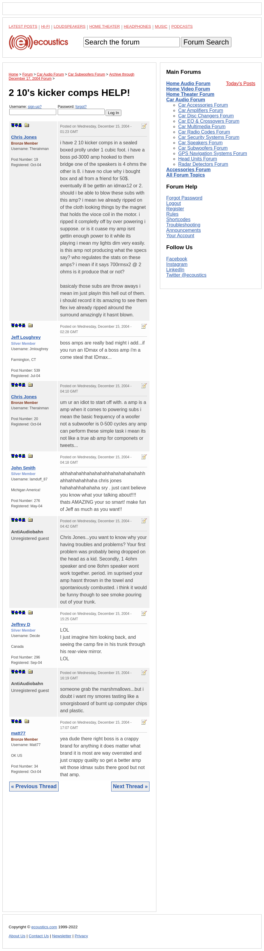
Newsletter (61, 936)
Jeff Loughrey (26, 337)
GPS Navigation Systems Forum (212, 153)
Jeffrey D (20, 624)
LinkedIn (175, 349)
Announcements (183, 310)
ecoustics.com (44, 927)
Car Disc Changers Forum (206, 115)
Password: (81, 110)
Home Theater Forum (190, 94)
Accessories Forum (188, 169)
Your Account (180, 315)
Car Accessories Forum (203, 105)
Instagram (176, 344)
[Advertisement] (79, 856)
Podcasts (182, 26)
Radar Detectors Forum (203, 164)
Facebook (176, 338)
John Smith (23, 467)
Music (161, 26)
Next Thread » (130, 786)
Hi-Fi (45, 26)
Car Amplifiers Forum (200, 110)
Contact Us (39, 936)
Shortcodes (178, 299)
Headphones (137, 26)
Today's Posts (240, 83)
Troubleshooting (183, 304)
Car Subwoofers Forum (203, 148)
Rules (172, 294)
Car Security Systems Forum (208, 137)
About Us (17, 936)
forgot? (80, 107)
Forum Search (206, 42)
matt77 (18, 733)
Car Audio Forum (185, 99)
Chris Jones (24, 137)
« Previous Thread (34, 786)
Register (175, 288)
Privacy (81, 936)
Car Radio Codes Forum (204, 131)
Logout (173, 283)
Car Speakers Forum (200, 142)
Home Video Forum (188, 88)
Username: (32, 110)
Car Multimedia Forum (201, 126)
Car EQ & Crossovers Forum (208, 121)
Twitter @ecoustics (186, 354)
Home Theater (104, 26)
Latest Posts (23, 26)
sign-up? (35, 107)
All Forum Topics (185, 174)
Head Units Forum (197, 158)
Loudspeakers (70, 26)
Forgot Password (184, 278)
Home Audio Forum (188, 83)
